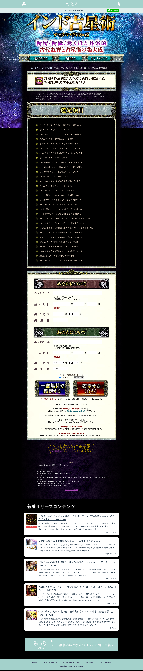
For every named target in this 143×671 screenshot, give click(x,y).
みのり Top (35, 68)
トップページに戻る (71, 490)
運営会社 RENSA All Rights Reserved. (71, 667)
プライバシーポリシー (46, 663)
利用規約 (29, 663)
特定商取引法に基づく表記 (71, 663)
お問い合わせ (92, 663)
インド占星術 (47, 68)
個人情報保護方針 (56, 451)
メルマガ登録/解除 (110, 663)
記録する (63, 377)
